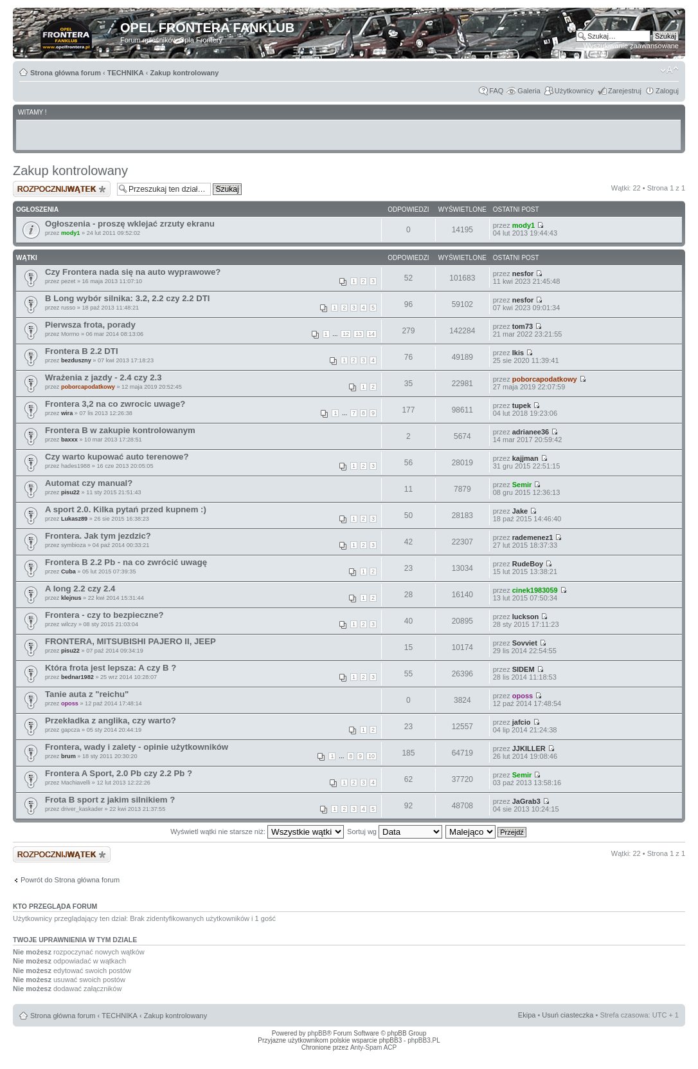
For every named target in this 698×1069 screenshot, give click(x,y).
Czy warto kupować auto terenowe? (117, 456)
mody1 (70, 233)
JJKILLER (529, 748)
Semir (522, 484)
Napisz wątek (62, 189)
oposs (69, 703)
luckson (525, 616)
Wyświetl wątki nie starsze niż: (257, 831)
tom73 (522, 326)
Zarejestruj (624, 91)
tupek (521, 405)
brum (68, 756)
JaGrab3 (526, 801)
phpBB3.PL (423, 1040)
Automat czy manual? (88, 483)
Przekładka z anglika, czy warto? (110, 720)
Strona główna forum (65, 73)
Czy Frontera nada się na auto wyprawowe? (132, 272)
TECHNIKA (125, 73)
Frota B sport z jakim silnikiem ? (110, 799)
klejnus (71, 598)
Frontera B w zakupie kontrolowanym (120, 430)
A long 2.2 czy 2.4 (80, 588)
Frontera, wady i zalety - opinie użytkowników (136, 747)
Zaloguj (667, 91)
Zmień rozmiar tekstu (669, 70)
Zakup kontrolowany (184, 73)
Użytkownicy (574, 91)
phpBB (317, 1033)
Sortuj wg (394, 831)
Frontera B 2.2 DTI (81, 351)
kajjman (525, 458)
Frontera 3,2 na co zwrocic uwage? (115, 404)
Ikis (518, 353)
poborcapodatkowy (88, 387)
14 (371, 334)
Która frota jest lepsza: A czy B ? (110, 668)
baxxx (69, 439)
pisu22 (70, 492)
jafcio (521, 722)
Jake (520, 511)
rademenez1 (532, 537)
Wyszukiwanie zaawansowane (631, 46)
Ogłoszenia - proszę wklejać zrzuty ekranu (130, 223)
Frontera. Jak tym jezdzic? (98, 536)
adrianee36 (530, 432)
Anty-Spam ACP (373, 1047)
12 (346, 334)
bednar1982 (77, 677)
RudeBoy (527, 564)
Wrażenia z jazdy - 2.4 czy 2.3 (103, 377)
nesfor (523, 273)
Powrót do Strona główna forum (70, 880)
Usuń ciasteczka (567, 1015)
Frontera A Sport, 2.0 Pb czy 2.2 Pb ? (118, 773)
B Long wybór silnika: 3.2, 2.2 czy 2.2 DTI (127, 298)
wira (67, 413)
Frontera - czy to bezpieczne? (104, 615)
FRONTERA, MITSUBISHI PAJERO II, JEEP (130, 641)
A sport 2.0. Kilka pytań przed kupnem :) (125, 509)
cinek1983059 (535, 590)
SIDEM (523, 669)
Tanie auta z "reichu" (87, 694)
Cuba (68, 571)
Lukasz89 (74, 519)
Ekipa (527, 1015)
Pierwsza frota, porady (90, 325)
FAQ (496, 91)
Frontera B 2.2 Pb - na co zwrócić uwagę (126, 562)
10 (371, 756)
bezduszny (76, 360)
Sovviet (524, 643)
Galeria (528, 91)
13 (358, 334)
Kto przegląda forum (55, 906)
